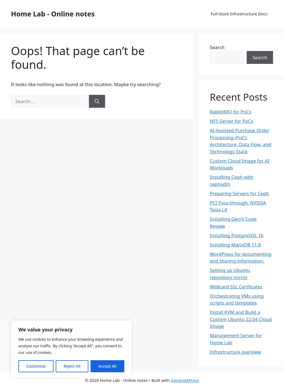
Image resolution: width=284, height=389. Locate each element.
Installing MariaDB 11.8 (235, 245)
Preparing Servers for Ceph (239, 193)
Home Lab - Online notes (53, 13)
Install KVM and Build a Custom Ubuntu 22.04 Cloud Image (241, 319)
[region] (71, 349)
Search (217, 47)
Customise (36, 366)
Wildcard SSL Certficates (236, 286)
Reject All (72, 366)
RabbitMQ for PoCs (231, 112)
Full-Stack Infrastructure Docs (239, 13)
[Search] (97, 101)
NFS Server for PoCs (231, 121)
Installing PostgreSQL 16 (237, 235)
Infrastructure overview (235, 352)
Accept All (107, 366)
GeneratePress (185, 380)
